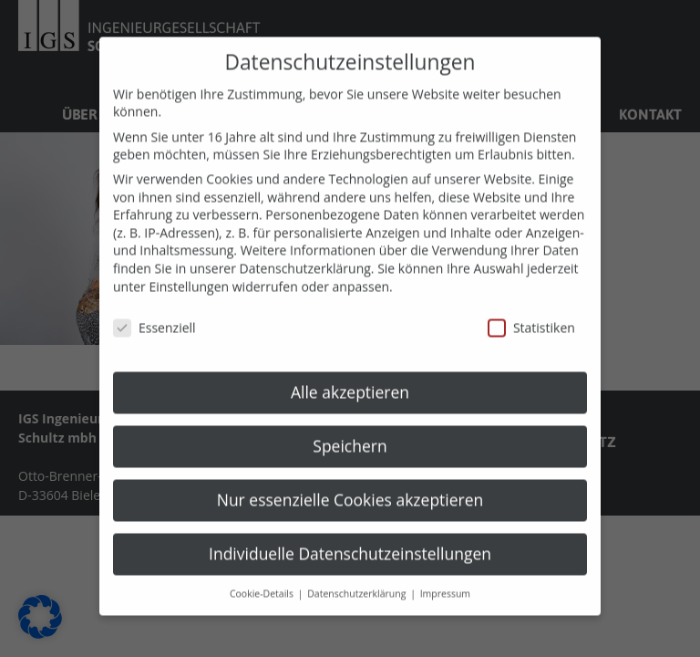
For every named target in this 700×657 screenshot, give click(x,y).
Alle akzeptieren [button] (350, 380)
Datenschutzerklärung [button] (357, 581)
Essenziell (154, 316)
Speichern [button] (349, 434)
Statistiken (531, 316)
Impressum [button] (445, 581)
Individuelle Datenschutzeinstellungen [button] (350, 541)
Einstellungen (189, 274)
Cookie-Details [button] (263, 581)
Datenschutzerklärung (305, 257)
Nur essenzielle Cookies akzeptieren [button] (350, 488)
